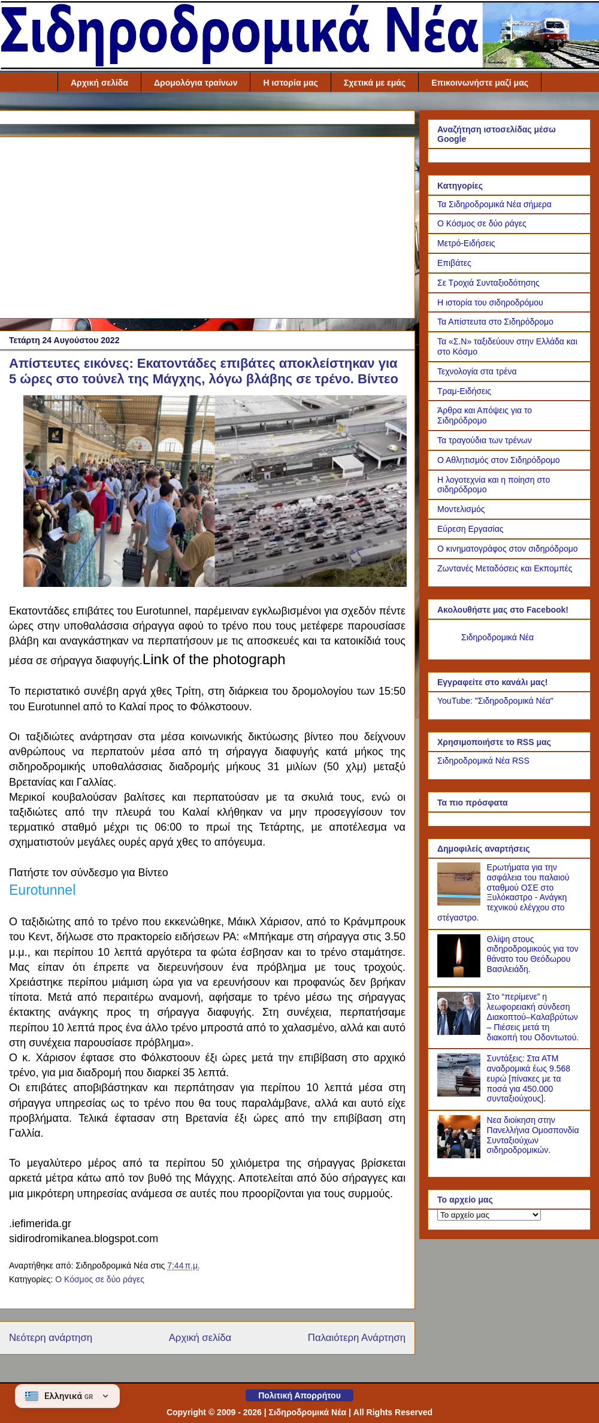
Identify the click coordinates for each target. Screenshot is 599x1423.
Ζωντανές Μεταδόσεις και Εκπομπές (505, 568)
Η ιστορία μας (290, 82)
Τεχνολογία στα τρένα (477, 371)
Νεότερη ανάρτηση (50, 1337)
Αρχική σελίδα (99, 82)
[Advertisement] (207, 225)
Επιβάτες (454, 263)
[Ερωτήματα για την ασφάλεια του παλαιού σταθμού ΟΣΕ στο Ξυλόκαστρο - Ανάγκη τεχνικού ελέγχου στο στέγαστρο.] (460, 902)
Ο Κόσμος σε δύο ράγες (99, 1279)
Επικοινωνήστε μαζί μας (479, 82)
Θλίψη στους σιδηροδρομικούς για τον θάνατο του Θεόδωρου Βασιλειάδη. (533, 954)
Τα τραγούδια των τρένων (484, 440)
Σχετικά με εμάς (375, 82)
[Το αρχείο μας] (489, 1215)
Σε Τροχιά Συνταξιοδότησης (488, 282)
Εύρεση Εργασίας (470, 529)
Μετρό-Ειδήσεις (466, 243)
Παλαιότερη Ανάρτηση (357, 1337)
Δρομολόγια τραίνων (196, 82)
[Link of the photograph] (215, 582)
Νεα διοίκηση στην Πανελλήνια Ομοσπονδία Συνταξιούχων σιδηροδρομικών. (533, 1135)
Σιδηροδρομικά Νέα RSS (483, 760)
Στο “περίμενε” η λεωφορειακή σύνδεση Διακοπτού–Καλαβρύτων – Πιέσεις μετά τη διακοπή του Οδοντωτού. (533, 1016)
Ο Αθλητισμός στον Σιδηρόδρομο (498, 460)
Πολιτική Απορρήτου (299, 1395)
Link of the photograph (214, 659)
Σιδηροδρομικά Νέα (497, 637)
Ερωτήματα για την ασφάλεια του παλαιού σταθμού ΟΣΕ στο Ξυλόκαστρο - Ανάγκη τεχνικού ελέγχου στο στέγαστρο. (503, 892)
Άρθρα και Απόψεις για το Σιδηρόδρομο (484, 415)
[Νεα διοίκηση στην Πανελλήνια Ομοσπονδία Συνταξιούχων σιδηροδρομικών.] (460, 1155)
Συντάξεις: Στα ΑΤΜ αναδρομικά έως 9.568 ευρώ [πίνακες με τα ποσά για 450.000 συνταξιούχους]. (529, 1078)
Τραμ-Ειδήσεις (464, 391)
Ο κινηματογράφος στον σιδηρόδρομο (507, 548)
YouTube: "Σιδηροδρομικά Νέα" (495, 701)
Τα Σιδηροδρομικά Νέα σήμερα (494, 204)
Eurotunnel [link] (42, 890)
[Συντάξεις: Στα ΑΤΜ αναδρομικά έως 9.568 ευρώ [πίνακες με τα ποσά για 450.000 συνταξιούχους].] (460, 1093)
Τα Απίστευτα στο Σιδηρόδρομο (495, 321)
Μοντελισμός (461, 509)
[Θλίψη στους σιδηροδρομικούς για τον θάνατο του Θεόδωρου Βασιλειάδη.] (460, 974)
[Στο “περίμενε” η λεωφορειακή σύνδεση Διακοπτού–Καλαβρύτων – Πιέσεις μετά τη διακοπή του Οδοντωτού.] (460, 1032)
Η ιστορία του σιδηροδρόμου (490, 302)
